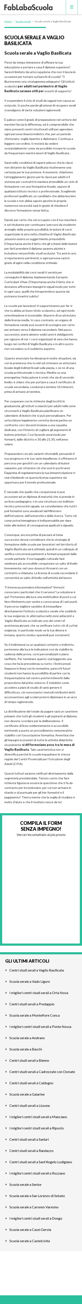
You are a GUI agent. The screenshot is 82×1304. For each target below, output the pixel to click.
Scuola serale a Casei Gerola (30, 1229)
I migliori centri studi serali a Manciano (38, 1117)
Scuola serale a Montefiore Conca (34, 1015)
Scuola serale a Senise (25, 1184)
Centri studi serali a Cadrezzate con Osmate (42, 1072)
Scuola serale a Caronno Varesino (34, 1207)
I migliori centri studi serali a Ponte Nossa (40, 1026)
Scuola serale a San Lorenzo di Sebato (37, 1196)
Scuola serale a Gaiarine (27, 1094)
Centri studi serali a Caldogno (31, 1083)
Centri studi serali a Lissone (29, 1105)
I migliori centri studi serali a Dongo (35, 1218)
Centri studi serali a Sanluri (29, 1139)
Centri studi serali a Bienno (29, 1060)
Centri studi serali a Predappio (31, 1004)
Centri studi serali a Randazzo (31, 1150)
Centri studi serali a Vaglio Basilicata (36, 970)
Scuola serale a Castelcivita (29, 1241)
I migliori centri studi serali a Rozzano (37, 1173)
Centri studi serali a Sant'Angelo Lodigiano (40, 1162)
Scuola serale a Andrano (27, 1038)
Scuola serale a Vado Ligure (29, 981)
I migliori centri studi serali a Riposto (36, 1128)
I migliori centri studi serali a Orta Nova (38, 993)
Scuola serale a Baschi (25, 1049)
